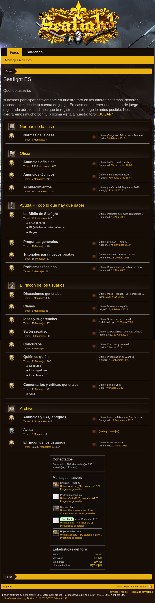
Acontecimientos (37, 187)
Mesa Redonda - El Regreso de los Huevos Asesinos (95, 519)
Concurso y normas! (118, 344)
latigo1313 (104, 309)
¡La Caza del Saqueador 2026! (123, 187)
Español (7, 586)
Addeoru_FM (106, 245)
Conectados (63, 459)
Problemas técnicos (40, 267)
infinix (102, 297)
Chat (32, 393)
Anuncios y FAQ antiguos (44, 417)
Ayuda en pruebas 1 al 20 (121, 254)
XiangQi (103, 177)
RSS (94, 137)
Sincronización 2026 (118, 174)
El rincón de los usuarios (42, 285)
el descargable (115, 442)
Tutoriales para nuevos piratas (48, 254)
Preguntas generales (40, 242)
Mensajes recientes (18, 60)
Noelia (102, 138)
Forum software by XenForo (32, 595)
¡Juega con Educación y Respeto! (125, 135)
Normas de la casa (37, 126)
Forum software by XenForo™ (94, 595)
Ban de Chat (113, 384)
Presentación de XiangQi (120, 357)
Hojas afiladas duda (70, 531)
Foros (14, 52)
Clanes (29, 306)
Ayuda (28, 429)
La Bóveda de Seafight (119, 162)
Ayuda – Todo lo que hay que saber (52, 205)
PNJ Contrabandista (71, 495)
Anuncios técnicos (39, 174)
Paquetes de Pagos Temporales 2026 (127, 214)
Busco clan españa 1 (118, 306)
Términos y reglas (117, 591)
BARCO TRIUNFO (117, 241)
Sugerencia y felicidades (120, 319)
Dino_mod (104, 165)
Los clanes (36, 375)
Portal (143, 586)
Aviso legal (123, 586)
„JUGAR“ (105, 114)
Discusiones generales (42, 294)
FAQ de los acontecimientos (47, 227)
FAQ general (37, 222)
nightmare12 (105, 334)
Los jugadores (38, 370)
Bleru (102, 387)
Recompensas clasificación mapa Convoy (129, 267)
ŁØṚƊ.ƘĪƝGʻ (95, 565)
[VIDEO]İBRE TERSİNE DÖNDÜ (124, 331)
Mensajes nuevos (67, 478)
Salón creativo (35, 331)
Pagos (33, 232)
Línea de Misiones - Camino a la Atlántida (129, 417)
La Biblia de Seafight (40, 214)
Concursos (32, 344)
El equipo (35, 365)
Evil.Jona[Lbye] (107, 322)
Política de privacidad (141, 591)
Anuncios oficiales (38, 162)
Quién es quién (36, 357)
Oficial (25, 153)
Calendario (34, 52)
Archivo (26, 408)
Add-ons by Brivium (36, 598)
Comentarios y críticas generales (51, 384)
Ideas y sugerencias (40, 319)
